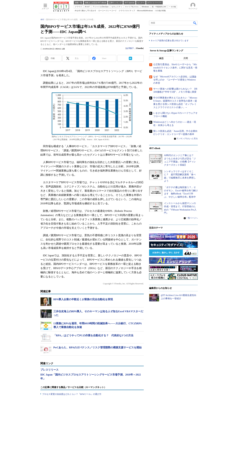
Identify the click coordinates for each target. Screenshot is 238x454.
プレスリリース (49, 369)
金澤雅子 (130, 48)
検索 (195, 23)
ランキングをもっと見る (187, 138)
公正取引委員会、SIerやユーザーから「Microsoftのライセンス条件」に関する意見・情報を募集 (175, 67)
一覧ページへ (192, 218)
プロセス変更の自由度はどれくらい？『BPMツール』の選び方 (71, 394)
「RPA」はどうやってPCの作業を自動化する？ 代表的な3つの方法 (93, 335)
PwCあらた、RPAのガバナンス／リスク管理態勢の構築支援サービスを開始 (97, 347)
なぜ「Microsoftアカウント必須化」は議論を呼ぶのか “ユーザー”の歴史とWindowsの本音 (174, 80)
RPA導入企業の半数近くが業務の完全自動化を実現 (83, 299)
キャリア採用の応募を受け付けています (170, 40)
